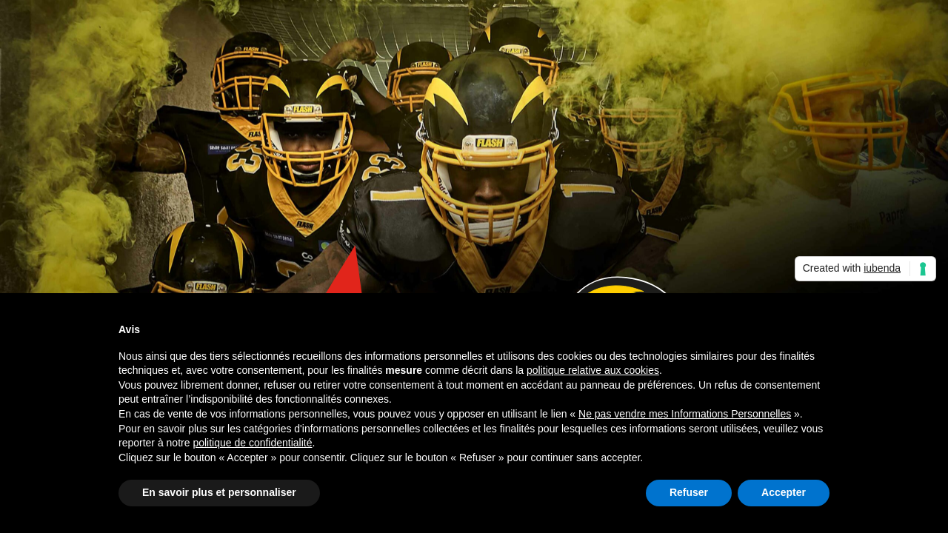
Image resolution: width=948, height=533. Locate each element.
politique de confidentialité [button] (252, 443)
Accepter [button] (783, 492)
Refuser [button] (689, 492)
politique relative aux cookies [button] (593, 370)
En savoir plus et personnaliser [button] (219, 492)
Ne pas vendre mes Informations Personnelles (684, 414)
